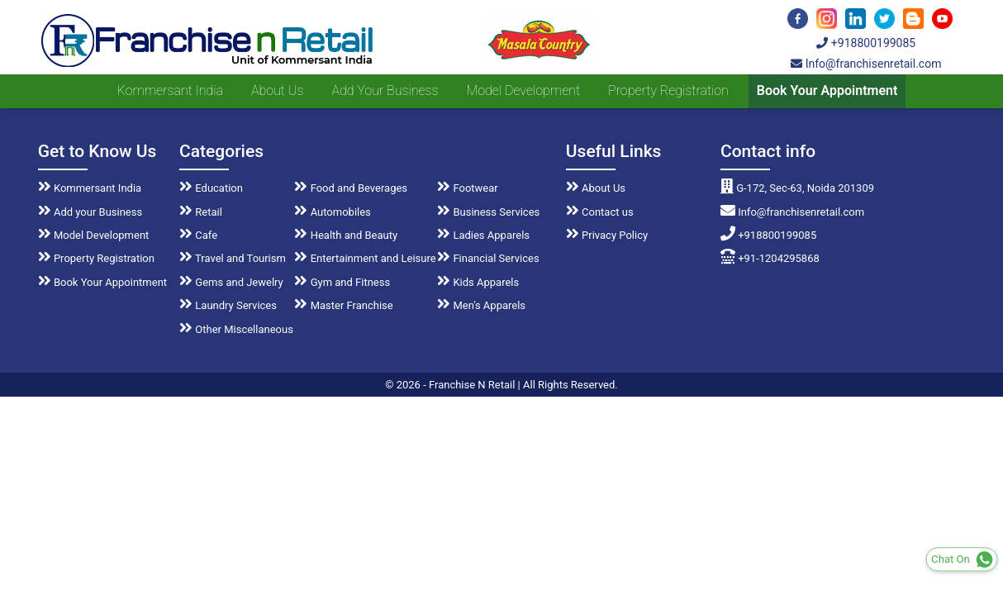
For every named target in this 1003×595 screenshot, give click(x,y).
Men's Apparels (481, 305)
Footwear (467, 188)
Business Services (488, 212)
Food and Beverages (350, 188)
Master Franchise (343, 305)
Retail (200, 212)
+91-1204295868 (770, 258)
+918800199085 (865, 43)
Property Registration (668, 90)
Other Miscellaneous (236, 329)
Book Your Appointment (827, 90)
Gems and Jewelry (231, 282)
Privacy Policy (607, 235)
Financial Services (488, 258)
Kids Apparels (478, 282)
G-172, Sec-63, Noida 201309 (797, 188)
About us (277, 90)
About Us (595, 188)
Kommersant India (170, 90)
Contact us (600, 212)
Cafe (198, 235)
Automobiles (332, 212)
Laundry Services (228, 305)
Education (211, 188)
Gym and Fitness (342, 282)
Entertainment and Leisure (364, 258)
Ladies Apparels (483, 235)
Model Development (523, 90)
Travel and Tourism (232, 258)
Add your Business (384, 90)
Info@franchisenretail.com (866, 63)
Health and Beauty (345, 235)
